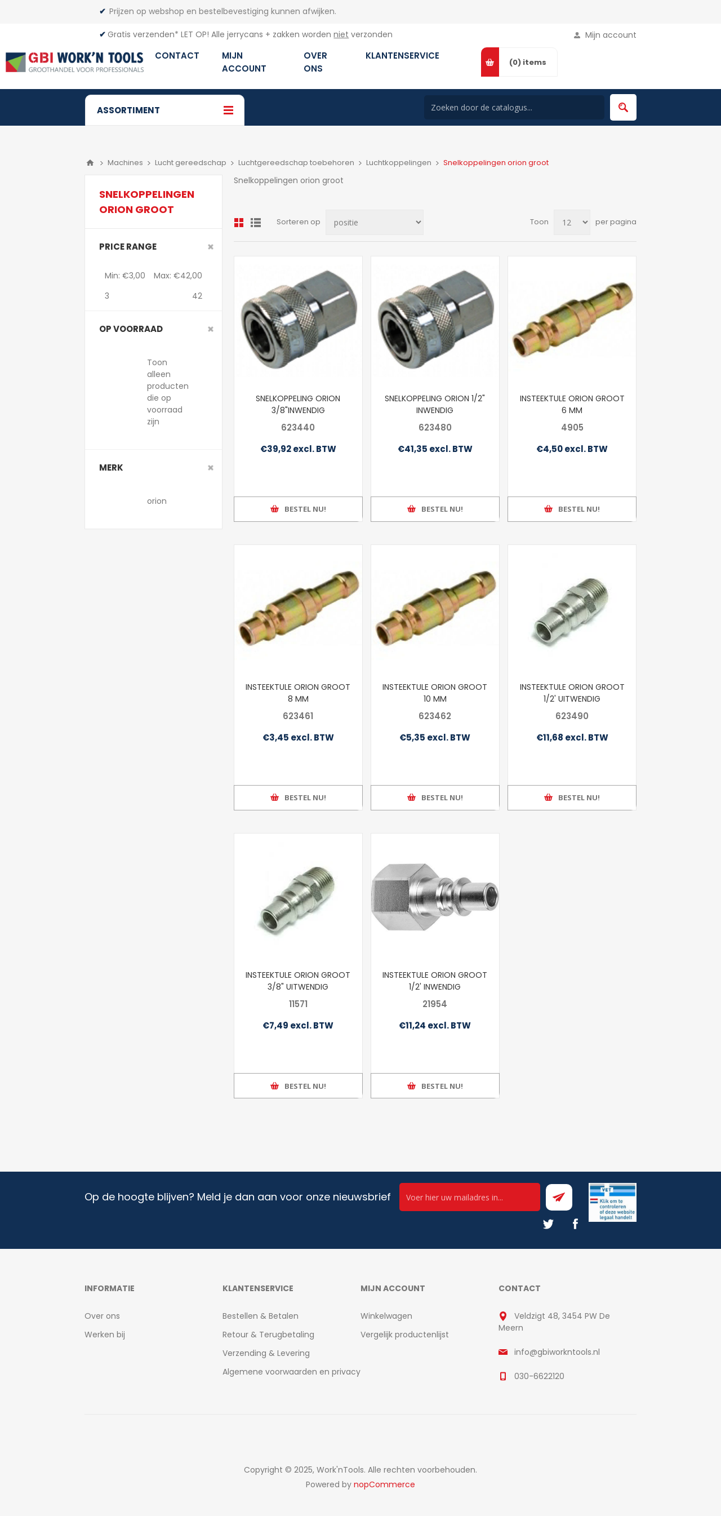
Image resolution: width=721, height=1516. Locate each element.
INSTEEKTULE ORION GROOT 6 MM (572, 404)
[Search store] (514, 107)
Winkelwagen (386, 1316)
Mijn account (611, 35)
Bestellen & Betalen (260, 1316)
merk (111, 467)
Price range (128, 246)
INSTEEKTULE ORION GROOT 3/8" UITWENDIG (298, 980)
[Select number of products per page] (572, 222)
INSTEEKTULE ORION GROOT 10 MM (434, 692)
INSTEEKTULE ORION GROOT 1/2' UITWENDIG (572, 692)
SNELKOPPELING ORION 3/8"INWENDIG (298, 404)
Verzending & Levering (266, 1353)
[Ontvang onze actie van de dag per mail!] (469, 1197)
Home (90, 163)
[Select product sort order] (375, 222)
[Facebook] (575, 1224)
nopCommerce (384, 1484)
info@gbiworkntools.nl (557, 1352)
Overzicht (239, 222)
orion (157, 501)
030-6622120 (539, 1376)
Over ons (102, 1316)
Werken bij (104, 1334)
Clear (211, 247)
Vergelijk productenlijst (404, 1334)
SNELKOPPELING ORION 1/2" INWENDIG (435, 404)
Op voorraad (131, 329)
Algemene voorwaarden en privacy (291, 1371)
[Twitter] (548, 1224)
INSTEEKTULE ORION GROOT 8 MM (298, 692)
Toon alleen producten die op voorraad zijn (168, 392)
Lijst (256, 222)
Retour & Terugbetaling (268, 1334)
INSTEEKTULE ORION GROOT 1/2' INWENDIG (434, 980)
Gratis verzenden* (143, 34)
